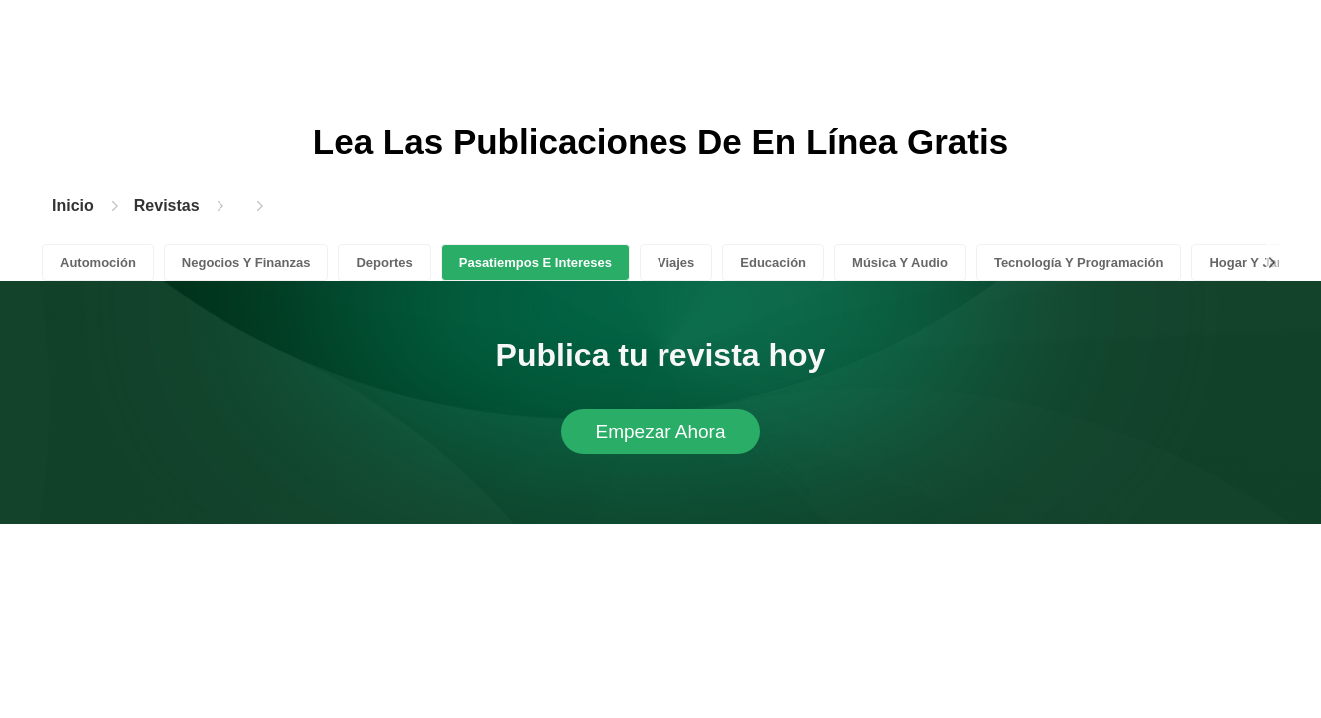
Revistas (167, 205)
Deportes (384, 262)
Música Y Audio (900, 262)
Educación (773, 262)
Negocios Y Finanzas (246, 262)
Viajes (676, 262)
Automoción (98, 262)
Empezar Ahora (661, 431)
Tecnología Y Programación (1079, 262)
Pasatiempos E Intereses (535, 262)
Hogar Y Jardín (1255, 262)
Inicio (73, 205)
